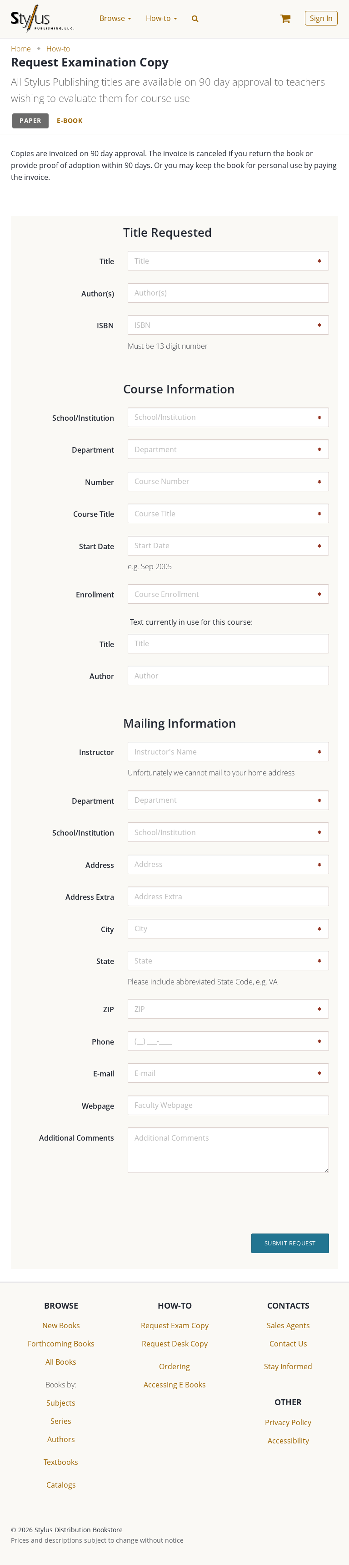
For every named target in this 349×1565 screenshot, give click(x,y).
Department (93, 450)
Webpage (98, 1106)
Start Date (96, 546)
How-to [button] (161, 18)
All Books (60, 1362)
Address (99, 865)
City (107, 929)
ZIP (108, 1009)
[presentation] (268, 1203)
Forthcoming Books (61, 1344)
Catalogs (61, 1485)
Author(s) (97, 294)
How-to (58, 49)
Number (99, 482)
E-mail (103, 1074)
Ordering (174, 1366)
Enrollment (95, 595)
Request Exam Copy (175, 1325)
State (105, 961)
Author (102, 676)
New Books (61, 1325)
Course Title (93, 514)
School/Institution (83, 418)
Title (107, 261)
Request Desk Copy (175, 1344)
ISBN (105, 326)
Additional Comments (76, 1138)
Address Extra (89, 897)
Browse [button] (115, 18)
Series (60, 1421)
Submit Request (290, 1243)
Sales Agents (288, 1325)
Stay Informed (288, 1366)
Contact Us (288, 1344)
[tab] (30, 120)
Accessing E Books (175, 1385)
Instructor (96, 752)
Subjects (60, 1403)
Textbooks (61, 1462)
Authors (61, 1439)
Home (21, 49)
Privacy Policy (288, 1422)
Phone (103, 1042)
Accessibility (288, 1441)
